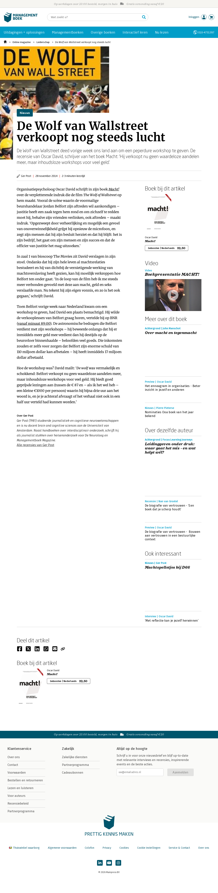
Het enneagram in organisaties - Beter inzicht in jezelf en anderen (172, 388)
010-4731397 (206, 32)
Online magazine (21, 42)
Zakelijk (68, 749)
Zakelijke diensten (74, 757)
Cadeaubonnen (72, 772)
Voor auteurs (16, 796)
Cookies (124, 847)
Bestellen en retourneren (25, 780)
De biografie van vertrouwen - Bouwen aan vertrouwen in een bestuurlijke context (172, 535)
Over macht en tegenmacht (171, 333)
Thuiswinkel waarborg (24, 847)
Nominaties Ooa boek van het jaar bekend (169, 414)
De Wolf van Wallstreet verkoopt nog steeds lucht (83, 42)
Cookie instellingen (148, 847)
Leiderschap (43, 42)
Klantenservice (19, 749)
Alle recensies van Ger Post (35, 445)
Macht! (114, 189)
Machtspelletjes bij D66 (167, 567)
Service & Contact (179, 847)
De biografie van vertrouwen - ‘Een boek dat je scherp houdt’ (169, 507)
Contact (13, 765)
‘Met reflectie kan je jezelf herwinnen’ (172, 620)
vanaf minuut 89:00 (34, 323)
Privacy (106, 847)
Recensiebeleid (18, 803)
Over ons (14, 757)
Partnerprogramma (21, 811)
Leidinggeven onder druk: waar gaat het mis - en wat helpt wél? (170, 448)
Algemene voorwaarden (62, 847)
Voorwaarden (17, 772)
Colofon (89, 847)
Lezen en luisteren (21, 788)
